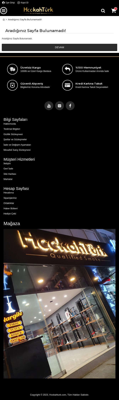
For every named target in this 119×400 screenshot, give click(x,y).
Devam (59, 47)
